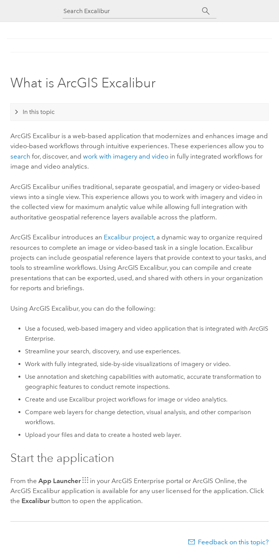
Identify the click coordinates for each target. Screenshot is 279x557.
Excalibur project (129, 237)
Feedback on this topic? (233, 542)
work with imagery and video (125, 156)
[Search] (206, 11)
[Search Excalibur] (133, 11)
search (20, 156)
